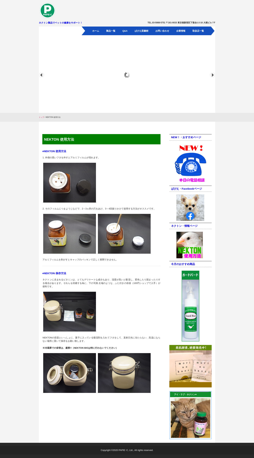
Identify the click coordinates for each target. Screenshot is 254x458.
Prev (41, 75)
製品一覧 (110, 31)
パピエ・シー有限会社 (59, 10)
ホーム (95, 31)
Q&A (125, 31)
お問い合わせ (162, 31)
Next (212, 75)
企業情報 (180, 31)
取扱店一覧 (198, 31)
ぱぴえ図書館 (141, 31)
